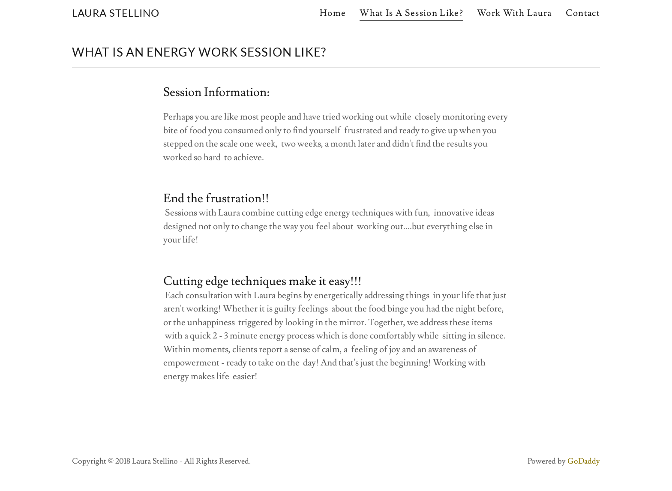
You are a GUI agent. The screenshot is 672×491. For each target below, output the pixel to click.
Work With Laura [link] (514, 13)
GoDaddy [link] (583, 461)
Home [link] (333, 13)
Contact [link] (583, 13)
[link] (115, 14)
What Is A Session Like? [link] (411, 13)
